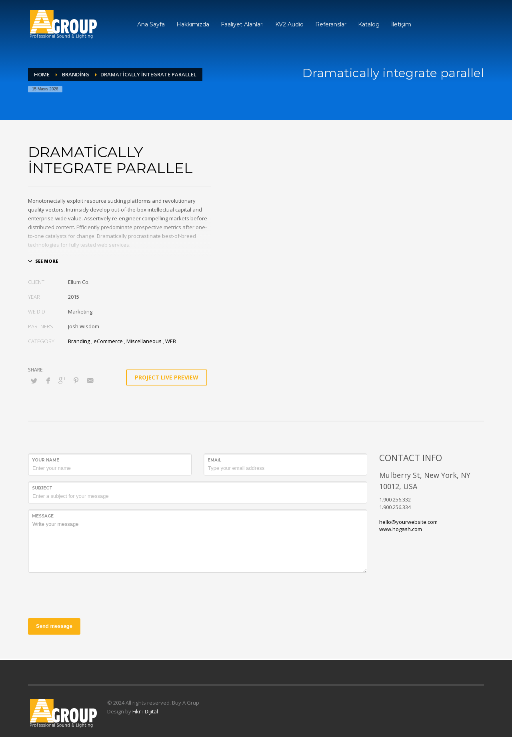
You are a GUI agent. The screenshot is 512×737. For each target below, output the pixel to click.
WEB (170, 341)
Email (214, 460)
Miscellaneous (144, 341)
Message (43, 516)
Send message (54, 626)
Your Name (45, 460)
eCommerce (108, 341)
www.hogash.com (400, 529)
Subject (42, 488)
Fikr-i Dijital (145, 711)
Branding (79, 341)
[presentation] (89, 594)
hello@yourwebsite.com (408, 521)
